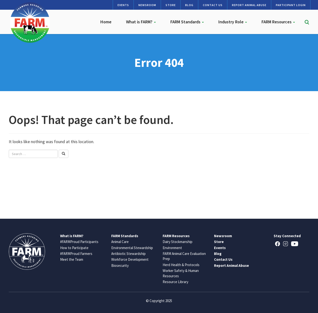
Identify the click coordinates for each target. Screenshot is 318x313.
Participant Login (291, 5)
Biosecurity (120, 265)
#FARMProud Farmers (76, 253)
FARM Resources (278, 22)
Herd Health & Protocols (181, 264)
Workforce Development (130, 259)
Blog (189, 5)
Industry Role (232, 22)
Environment (172, 247)
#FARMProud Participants (79, 241)
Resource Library (175, 281)
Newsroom (147, 5)
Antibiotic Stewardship (128, 253)
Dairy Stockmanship (177, 241)
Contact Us (213, 5)
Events (123, 5)
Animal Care (120, 241)
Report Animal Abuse (249, 5)
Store (171, 5)
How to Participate (74, 247)
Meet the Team (71, 259)
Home (105, 22)
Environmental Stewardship (132, 247)
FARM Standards (187, 22)
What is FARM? (141, 22)
